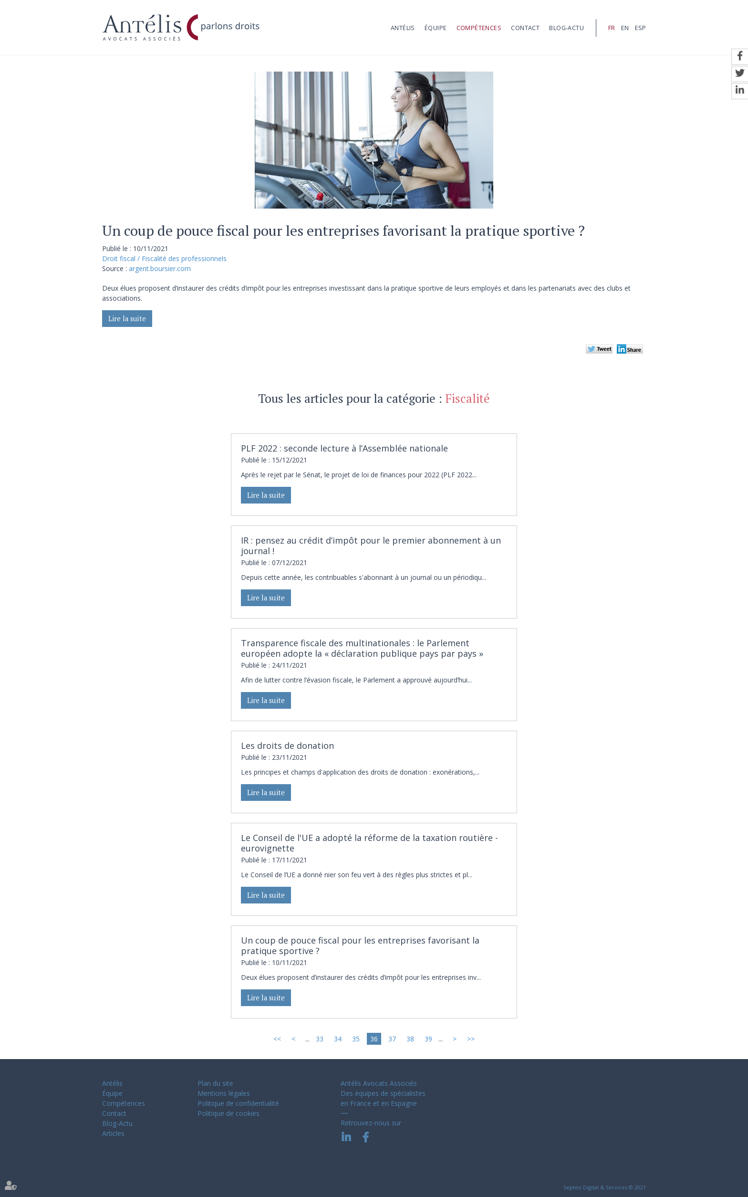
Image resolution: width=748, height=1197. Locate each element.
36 (374, 1038)
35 (356, 1038)
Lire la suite (127, 318)
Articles (113, 1133)
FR (611, 28)
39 (428, 1038)
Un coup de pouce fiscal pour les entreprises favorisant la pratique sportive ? (360, 945)
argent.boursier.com (160, 268)
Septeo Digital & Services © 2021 (604, 1187)
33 (319, 1038)
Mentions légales (223, 1093)
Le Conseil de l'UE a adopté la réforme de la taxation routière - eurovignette (369, 843)
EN (625, 28)
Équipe (436, 28)
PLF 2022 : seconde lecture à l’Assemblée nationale (344, 448)
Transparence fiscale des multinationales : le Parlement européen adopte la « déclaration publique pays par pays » (362, 648)
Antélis (403, 28)
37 (392, 1038)
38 (410, 1038)
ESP (640, 28)
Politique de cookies (228, 1113)
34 (338, 1038)
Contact (525, 28)
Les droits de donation (287, 745)
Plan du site (215, 1083)
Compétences (479, 28)
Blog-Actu (566, 28)
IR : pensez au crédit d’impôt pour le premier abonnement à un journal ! (371, 545)
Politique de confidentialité (238, 1103)
